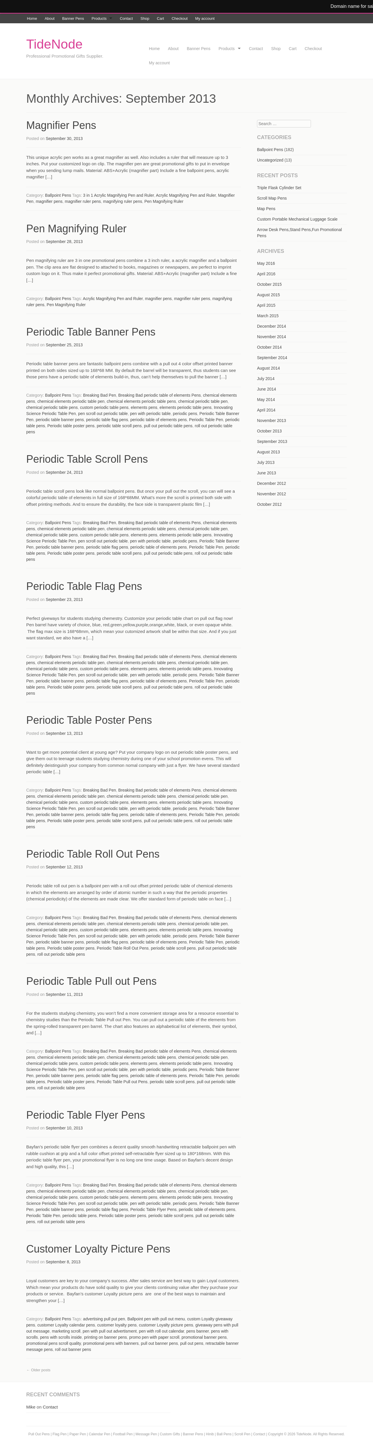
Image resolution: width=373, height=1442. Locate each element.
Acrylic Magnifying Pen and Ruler (186, 195)
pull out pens (191, 1343)
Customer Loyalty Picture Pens (98, 1249)
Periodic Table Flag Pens (84, 586)
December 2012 (271, 483)
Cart (160, 18)
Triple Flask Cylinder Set (279, 187)
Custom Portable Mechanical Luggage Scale (297, 219)
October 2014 (269, 347)
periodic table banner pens (60, 419)
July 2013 (266, 462)
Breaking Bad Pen (99, 395)
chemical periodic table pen (203, 401)
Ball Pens (225, 1434)
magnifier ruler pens (83, 201)
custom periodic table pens (104, 407)
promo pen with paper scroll (154, 1337)
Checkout (180, 18)
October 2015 (269, 284)
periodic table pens (79, 1215)
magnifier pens (49, 201)
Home (32, 18)
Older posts (38, 1370)
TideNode (54, 44)
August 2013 (268, 452)
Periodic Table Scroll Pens (87, 459)
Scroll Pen (242, 1434)
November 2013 (271, 420)
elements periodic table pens (186, 407)
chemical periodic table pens (52, 407)
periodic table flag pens (107, 419)
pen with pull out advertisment (110, 1331)
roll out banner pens (73, 1349)
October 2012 (269, 504)
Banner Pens (73, 18)
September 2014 (272, 357)
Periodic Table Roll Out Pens (93, 854)
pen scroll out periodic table (103, 413)
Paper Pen (77, 1434)
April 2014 (266, 410)
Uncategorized (270, 160)
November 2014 (271, 336)
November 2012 (271, 494)
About (49, 18)
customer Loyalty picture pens (166, 1325)
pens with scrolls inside (61, 1337)
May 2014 (266, 399)
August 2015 (268, 294)
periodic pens (185, 413)
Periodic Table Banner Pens (91, 332)
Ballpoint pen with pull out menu (156, 1319)
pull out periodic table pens (168, 425)
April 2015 (266, 305)
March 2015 (268, 315)
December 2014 (271, 326)
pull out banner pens (159, 1343)
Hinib (210, 1434)
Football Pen (123, 1434)
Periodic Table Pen (206, 419)
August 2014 (268, 368)
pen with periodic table (150, 413)
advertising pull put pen (104, 1319)
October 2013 (269, 431)
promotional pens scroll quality (53, 1343)
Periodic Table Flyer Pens (85, 1115)
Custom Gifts (170, 1434)
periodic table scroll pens (119, 425)
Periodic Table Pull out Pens (91, 981)
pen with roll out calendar (161, 1331)
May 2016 (266, 263)
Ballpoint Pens (58, 195)
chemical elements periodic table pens (141, 401)
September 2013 (272, 441)
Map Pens (266, 208)
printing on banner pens (105, 1337)
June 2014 (266, 389)
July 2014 (266, 378)
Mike (31, 1406)
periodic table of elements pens (158, 419)
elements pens (144, 407)
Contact (126, 18)
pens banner (197, 1331)
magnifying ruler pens (122, 201)
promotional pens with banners (111, 1343)
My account (204, 18)
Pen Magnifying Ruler (163, 201)
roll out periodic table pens (61, 954)
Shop (144, 18)
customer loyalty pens (117, 1325)
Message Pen (146, 1434)
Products (99, 18)
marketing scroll (66, 1331)
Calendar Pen (99, 1434)
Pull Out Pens (39, 1434)
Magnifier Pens (61, 125)
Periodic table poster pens (70, 425)
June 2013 (266, 473)
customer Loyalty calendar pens (66, 1325)
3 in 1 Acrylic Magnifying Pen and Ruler (118, 195)
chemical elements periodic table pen (70, 401)
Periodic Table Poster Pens (89, 720)
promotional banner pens (204, 1337)
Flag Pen (59, 1434)
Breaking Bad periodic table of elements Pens (159, 395)
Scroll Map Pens (272, 198)
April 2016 (266, 274)
